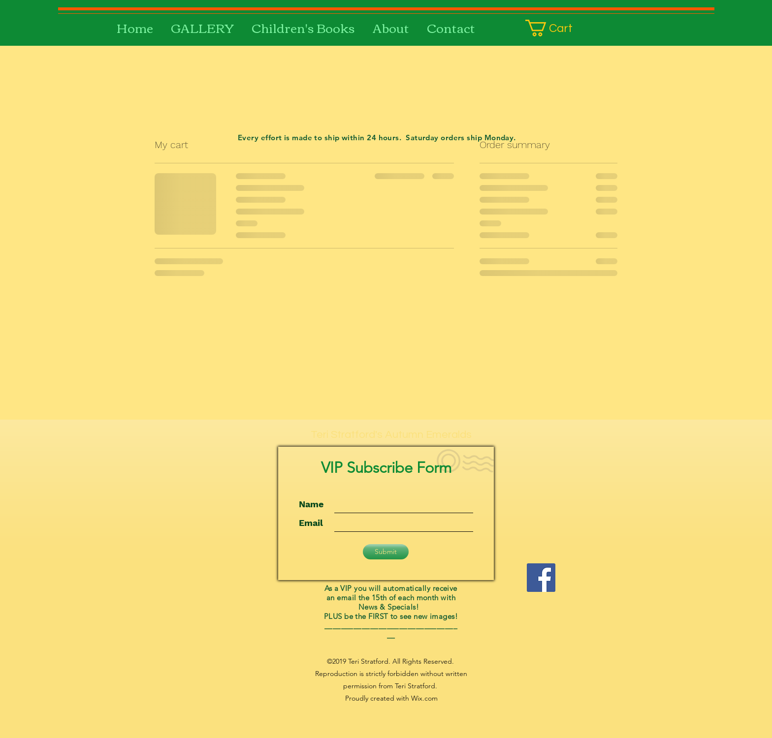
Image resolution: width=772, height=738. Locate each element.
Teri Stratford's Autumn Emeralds (391, 434)
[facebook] (541, 577)
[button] (557, 28)
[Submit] (386, 551)
